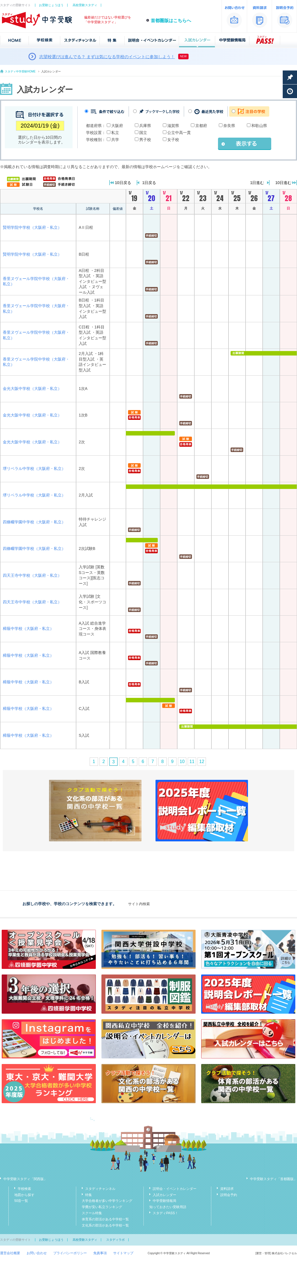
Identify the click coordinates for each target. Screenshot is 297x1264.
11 (191, 761)
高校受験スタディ (85, 5)
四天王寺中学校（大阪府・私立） (32, 575)
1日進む (257, 182)
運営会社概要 (10, 1253)
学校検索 (24, 1189)
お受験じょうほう (51, 5)
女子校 (173, 139)
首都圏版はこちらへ (171, 20)
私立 (115, 132)
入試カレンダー (164, 1195)
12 (201, 761)
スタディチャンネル (100, 1189)
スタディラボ (115, 1239)
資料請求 (227, 1189)
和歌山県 (259, 125)
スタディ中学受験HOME (20, 71)
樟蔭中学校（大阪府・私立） (28, 628)
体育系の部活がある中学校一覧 (105, 1219)
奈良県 (229, 125)
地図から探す (24, 1195)
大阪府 (117, 125)
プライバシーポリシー (70, 1253)
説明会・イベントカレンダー (174, 1189)
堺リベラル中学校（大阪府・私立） (34, 468)
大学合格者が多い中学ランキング (107, 1201)
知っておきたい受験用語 (167, 1207)
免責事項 (100, 1253)
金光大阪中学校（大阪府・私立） (32, 388)
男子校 (145, 139)
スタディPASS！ (165, 1213)
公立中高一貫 (179, 132)
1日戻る (149, 182)
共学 (115, 139)
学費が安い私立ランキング (102, 1207)
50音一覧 (21, 1201)
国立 (143, 132)
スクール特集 (92, 1213)
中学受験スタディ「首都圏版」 (273, 1179)
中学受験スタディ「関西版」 (25, 1179)
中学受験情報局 (164, 1201)
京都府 (201, 125)
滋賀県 (173, 125)
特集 (88, 1195)
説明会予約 (228, 1195)
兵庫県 (145, 125)
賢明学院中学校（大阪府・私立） (32, 227)
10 (182, 761)
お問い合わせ (37, 1253)
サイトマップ (123, 1253)
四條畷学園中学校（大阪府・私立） (34, 522)
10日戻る (123, 182)
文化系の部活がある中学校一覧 (105, 1225)
